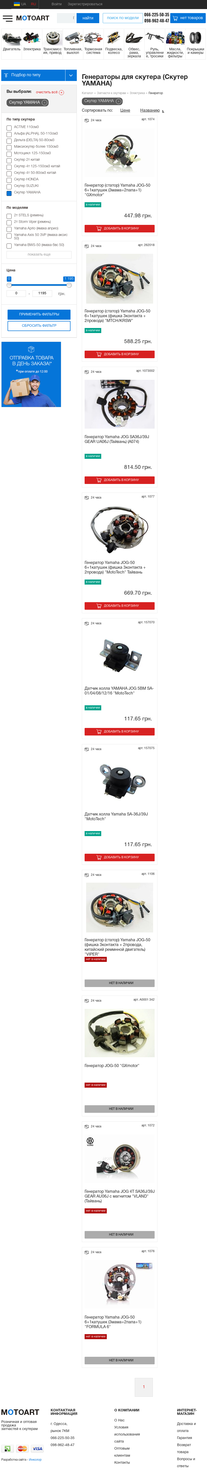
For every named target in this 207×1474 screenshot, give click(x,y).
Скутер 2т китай (27, 159)
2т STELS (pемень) (28, 215)
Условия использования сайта (127, 1434)
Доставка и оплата (186, 1427)
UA (20, 4)
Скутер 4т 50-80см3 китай (35, 173)
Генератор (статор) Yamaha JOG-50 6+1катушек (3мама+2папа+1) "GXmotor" (117, 190)
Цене (125, 110)
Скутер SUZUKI (26, 186)
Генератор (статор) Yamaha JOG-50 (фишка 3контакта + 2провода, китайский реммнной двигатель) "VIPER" (117, 947)
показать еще (39, 254)
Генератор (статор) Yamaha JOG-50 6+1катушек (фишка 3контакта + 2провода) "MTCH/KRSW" (117, 316)
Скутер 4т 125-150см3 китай (37, 166)
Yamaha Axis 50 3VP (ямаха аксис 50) (40, 236)
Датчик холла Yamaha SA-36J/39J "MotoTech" (116, 817)
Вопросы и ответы (186, 1463)
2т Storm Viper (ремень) (32, 222)
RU (33, 4)
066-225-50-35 (156, 15)
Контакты (122, 1462)
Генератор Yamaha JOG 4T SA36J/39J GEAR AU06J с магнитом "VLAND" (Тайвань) (120, 1196)
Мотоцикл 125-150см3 (32, 153)
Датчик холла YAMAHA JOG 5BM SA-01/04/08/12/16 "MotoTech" (119, 691)
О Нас (119, 1420)
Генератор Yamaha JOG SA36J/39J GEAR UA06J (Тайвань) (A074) (117, 439)
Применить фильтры (39, 314)
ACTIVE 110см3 (26, 127)
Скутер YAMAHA (27, 192)
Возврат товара (184, 1449)
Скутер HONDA (26, 179)
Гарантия (184, 1438)
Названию (150, 110)
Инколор (35, 1459)
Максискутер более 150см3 (36, 146)
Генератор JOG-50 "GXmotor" (112, 1066)
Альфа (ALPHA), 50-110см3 (36, 133)
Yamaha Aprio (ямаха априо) (36, 228)
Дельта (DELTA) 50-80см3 (34, 140)
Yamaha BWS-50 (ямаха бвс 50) (39, 245)
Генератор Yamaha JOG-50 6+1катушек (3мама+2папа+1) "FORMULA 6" (113, 1322)
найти (88, 18)
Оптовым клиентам (122, 1452)
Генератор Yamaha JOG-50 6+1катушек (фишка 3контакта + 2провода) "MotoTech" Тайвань (115, 567)
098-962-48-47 (156, 21)
